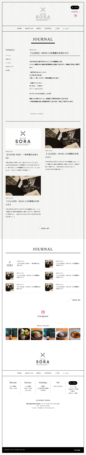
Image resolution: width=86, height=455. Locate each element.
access (75, 12)
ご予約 (57, 28)
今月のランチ (9, 66)
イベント (8, 55)
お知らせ (8, 59)
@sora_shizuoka (43, 325)
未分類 (7, 70)
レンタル (66, 28)
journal (48, 28)
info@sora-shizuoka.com (45, 408)
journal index (36, 114)
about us (29, 28)
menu (39, 28)
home (19, 28)
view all (43, 228)
